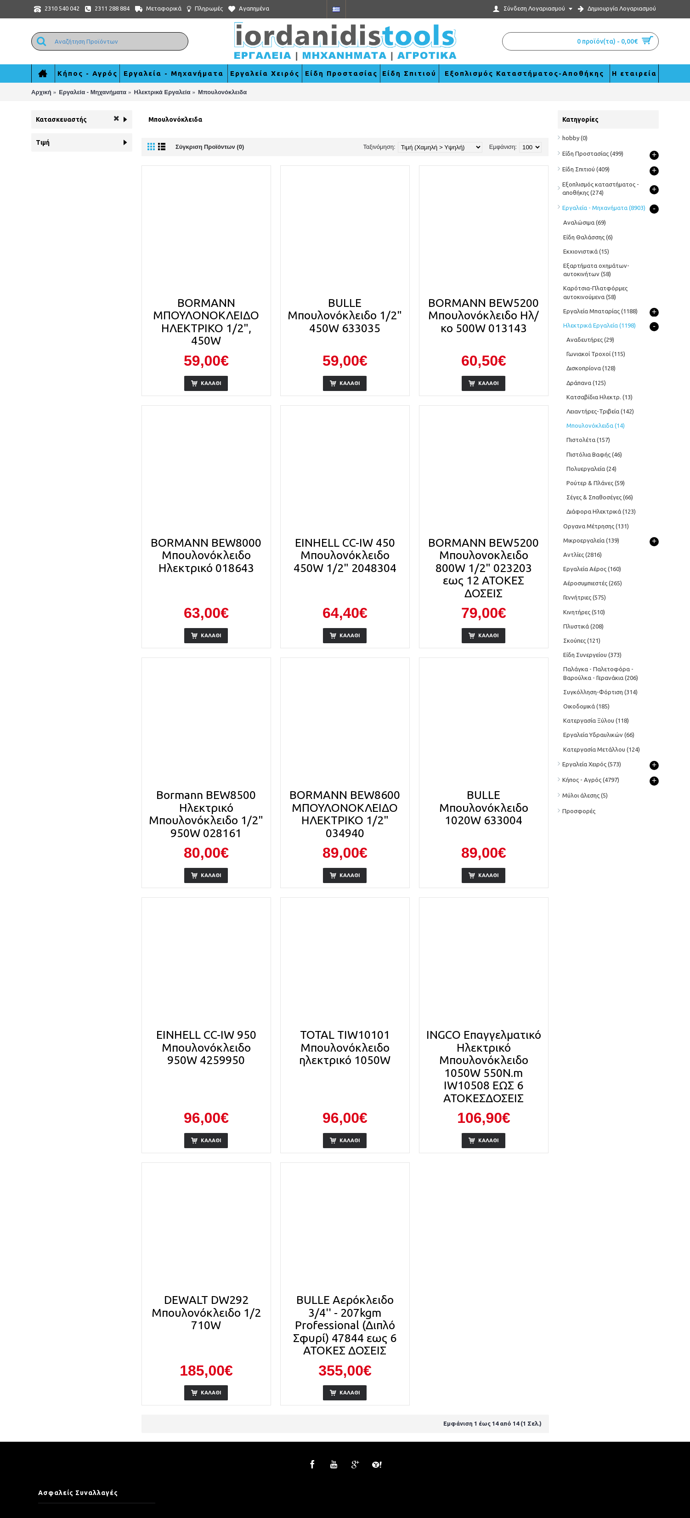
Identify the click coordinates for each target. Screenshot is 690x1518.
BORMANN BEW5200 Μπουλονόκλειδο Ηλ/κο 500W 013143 (483, 315)
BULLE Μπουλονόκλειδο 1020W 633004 (483, 807)
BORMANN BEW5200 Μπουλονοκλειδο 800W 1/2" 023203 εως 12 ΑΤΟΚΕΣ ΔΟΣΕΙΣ (483, 568)
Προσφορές (578, 811)
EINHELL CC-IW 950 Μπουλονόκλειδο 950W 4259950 (206, 1047)
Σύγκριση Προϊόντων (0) (209, 146)
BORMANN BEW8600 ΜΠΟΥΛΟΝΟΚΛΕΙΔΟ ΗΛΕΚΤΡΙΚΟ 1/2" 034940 (344, 813)
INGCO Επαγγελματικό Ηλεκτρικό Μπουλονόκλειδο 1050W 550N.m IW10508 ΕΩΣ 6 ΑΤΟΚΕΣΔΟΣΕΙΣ (483, 1066)
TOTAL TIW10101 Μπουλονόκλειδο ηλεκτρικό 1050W (344, 1047)
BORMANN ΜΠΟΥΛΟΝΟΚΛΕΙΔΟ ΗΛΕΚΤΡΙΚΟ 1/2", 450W (206, 321)
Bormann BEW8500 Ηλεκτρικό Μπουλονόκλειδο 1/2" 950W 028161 (206, 813)
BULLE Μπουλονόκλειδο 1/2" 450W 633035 (345, 315)
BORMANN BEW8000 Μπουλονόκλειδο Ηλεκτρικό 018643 (206, 555)
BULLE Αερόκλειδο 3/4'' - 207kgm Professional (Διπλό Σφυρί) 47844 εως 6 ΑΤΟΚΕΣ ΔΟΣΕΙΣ (344, 1325)
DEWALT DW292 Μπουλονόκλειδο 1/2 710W (206, 1312)
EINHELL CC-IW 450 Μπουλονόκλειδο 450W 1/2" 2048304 (345, 555)
